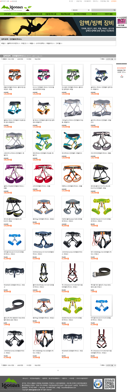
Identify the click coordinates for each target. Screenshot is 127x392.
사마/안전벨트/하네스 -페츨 (41, 186)
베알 (3, 43)
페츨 (32, 43)
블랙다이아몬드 (13, 43)
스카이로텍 (40, 43)
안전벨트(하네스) (16, 39)
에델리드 (50, 43)
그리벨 (59, 43)
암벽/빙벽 (4, 39)
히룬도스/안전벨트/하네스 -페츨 (72, 186)
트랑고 (25, 43)
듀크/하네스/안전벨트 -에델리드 (72, 153)
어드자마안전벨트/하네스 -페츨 (101, 153)
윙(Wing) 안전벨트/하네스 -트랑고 (43, 219)
